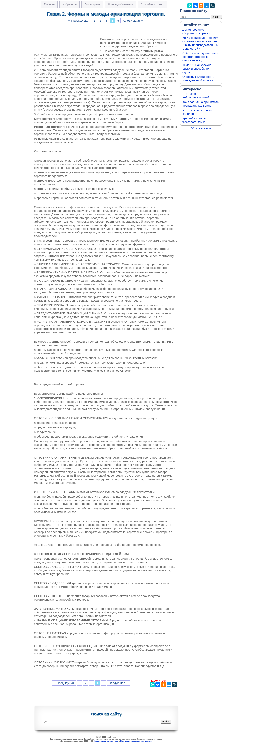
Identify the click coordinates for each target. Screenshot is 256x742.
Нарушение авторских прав (106, 741)
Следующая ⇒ (133, 20)
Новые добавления (120, 4)
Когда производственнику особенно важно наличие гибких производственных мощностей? (200, 43)
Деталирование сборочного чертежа (196, 31)
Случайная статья (152, 4)
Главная (49, 4)
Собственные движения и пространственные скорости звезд (200, 56)
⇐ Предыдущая (78, 20)
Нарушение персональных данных (136, 741)
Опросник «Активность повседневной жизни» (198, 78)
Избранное (69, 4)
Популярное (92, 4)
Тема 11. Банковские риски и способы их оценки (196, 68)
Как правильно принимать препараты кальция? (200, 103)
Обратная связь (201, 128)
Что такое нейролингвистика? (195, 95)
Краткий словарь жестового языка (194, 120)
